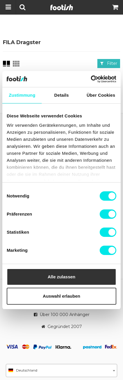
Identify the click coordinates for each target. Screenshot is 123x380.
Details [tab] (61, 95)
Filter (108, 63)
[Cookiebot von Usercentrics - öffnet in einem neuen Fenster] (90, 79)
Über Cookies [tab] (101, 95)
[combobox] (61, 370)
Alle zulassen (61, 276)
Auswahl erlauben (61, 296)
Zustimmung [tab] (22, 95)
